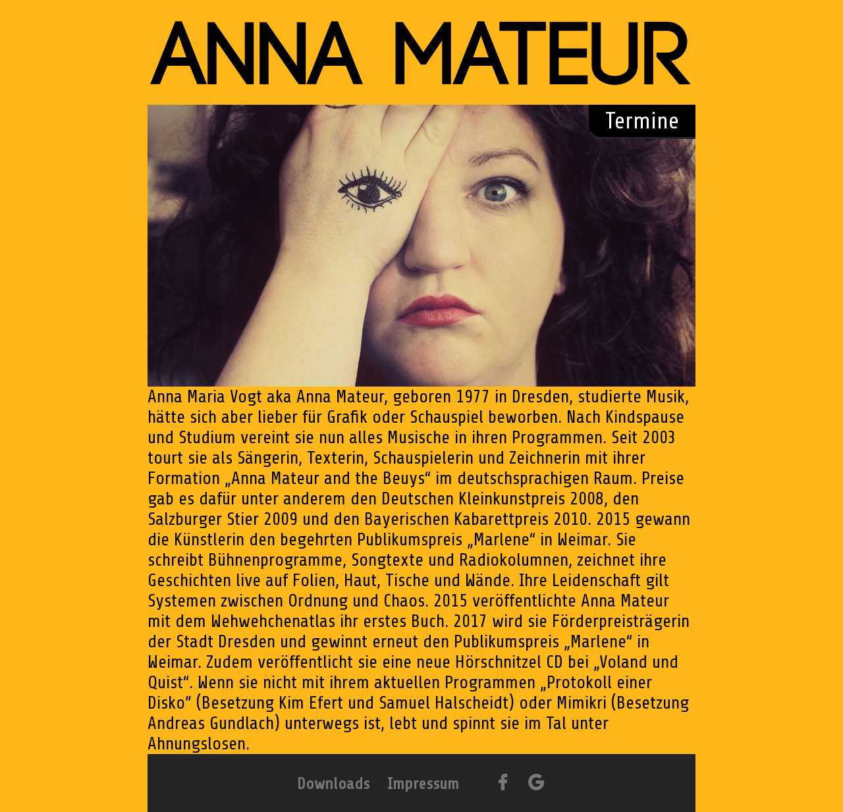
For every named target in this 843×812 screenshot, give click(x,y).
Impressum (423, 783)
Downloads (333, 783)
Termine (642, 121)
